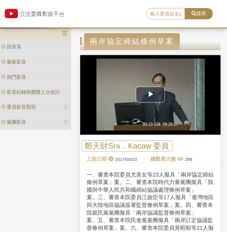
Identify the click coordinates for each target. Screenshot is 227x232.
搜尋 (198, 13)
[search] (165, 14)
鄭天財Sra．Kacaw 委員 (127, 145)
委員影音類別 (18, 107)
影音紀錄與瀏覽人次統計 (30, 92)
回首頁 (11, 46)
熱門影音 (13, 77)
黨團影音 (13, 122)
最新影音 (13, 61)
